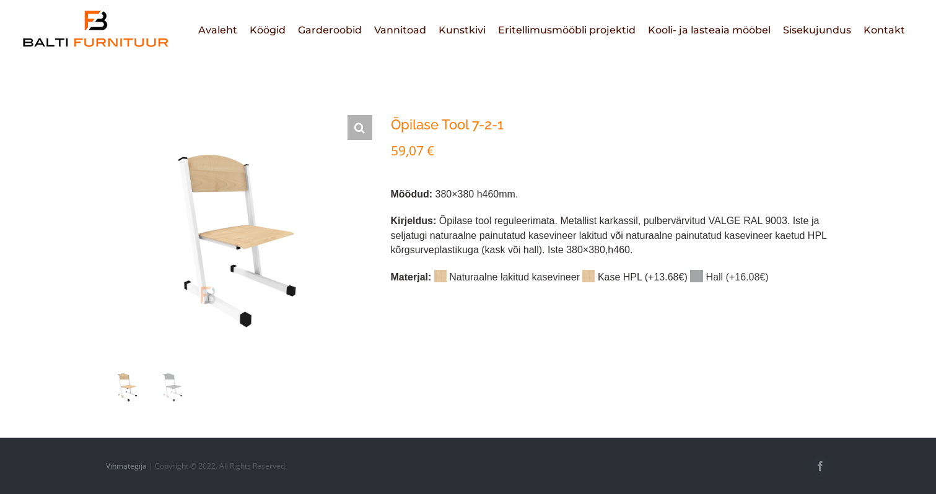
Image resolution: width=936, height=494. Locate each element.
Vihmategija (126, 466)
